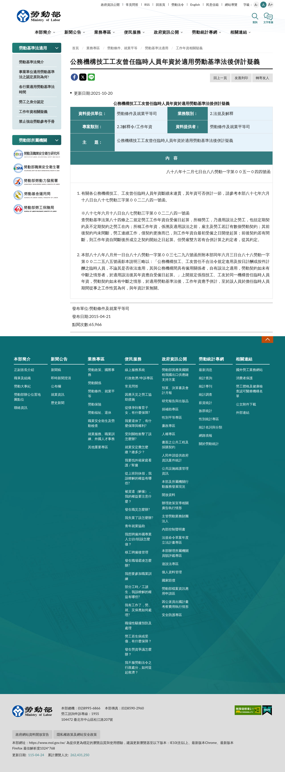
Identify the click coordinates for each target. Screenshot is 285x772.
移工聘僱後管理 (136, 552)
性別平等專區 (172, 417)
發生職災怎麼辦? (137, 509)
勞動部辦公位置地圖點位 (27, 396)
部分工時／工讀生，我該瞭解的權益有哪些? (138, 591)
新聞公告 (72, 32)
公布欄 (56, 386)
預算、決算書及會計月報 (175, 390)
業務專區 (102, 32)
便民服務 (132, 32)
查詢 (254, 22)
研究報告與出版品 (175, 401)
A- (256, 5)
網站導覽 (231, 4)
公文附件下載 (246, 404)
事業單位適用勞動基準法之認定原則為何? (37, 74)
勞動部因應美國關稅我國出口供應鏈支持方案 (175, 374)
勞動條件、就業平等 (122, 48)
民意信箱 (212, 4)
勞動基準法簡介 (31, 62)
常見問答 (132, 4)
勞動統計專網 (204, 32)
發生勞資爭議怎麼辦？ (138, 651)
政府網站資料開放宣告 (32, 734)
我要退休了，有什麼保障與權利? (138, 423)
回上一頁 (220, 78)
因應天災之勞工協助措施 (138, 396)
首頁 (75, 48)
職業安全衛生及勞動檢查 (101, 423)
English (195, 4)
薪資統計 (205, 403)
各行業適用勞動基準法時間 (37, 89)
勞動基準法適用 (156, 48)
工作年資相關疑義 (33, 111)
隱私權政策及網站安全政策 (77, 734)
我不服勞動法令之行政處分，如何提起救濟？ (138, 667)
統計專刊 (205, 386)
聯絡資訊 (20, 407)
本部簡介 (43, 32)
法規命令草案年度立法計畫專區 (175, 539)
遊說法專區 (170, 564)
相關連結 (238, 32)
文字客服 (268, 22)
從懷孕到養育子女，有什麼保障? (137, 409)
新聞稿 (56, 370)
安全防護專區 (172, 615)
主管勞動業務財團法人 (175, 518)
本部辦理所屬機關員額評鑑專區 (175, 553)
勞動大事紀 (22, 386)
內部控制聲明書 (173, 529)
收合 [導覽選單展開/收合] (267, 339)
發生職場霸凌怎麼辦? (138, 562)
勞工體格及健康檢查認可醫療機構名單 (249, 391)
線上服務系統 (135, 370)
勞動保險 (94, 404)
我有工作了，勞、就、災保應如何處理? (138, 610)
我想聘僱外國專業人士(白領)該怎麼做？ (138, 539)
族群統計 (205, 411)
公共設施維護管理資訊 (175, 470)
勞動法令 (177, 4)
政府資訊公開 (110, 4)
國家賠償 (168, 580)
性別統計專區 (209, 419)
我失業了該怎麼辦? (139, 518)
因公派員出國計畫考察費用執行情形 (175, 604)
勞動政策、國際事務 (101, 372)
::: (11, 4)
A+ (270, 4)
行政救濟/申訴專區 (139, 378)
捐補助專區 (170, 409)
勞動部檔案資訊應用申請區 (175, 590)
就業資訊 (57, 394)
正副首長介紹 (24, 370)
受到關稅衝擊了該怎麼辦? (138, 436)
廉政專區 (168, 426)
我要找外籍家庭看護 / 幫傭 (138, 462)
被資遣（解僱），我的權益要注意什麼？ (138, 496)
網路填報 (205, 435)
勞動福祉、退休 (99, 412)
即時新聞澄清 (61, 378)
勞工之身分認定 (31, 102)
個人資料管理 (172, 572)
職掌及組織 (22, 378)
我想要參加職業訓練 (138, 575)
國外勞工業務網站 (249, 370)
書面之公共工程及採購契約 (175, 444)
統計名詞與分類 (210, 427)
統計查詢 (205, 378)
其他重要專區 (98, 447)
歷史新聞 (57, 403)
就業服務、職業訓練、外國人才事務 (101, 436)
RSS (147, 4)
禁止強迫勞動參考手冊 (37, 121)
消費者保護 (244, 378)
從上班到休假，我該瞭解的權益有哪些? (138, 478)
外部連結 (242, 412)
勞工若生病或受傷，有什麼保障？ (138, 638)
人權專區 (168, 434)
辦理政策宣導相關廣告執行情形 (175, 505)
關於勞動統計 (209, 444)
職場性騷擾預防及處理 (138, 625)
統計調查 (205, 394)
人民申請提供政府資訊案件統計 (175, 457)
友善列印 (241, 78)
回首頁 (160, 4)
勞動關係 (94, 383)
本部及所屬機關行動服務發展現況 (175, 483)
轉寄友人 (262, 78)
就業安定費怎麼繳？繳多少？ (136, 449)
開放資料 (168, 495)
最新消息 (205, 370)
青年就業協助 (135, 526)
